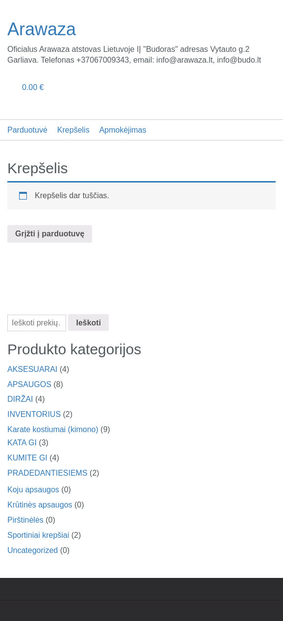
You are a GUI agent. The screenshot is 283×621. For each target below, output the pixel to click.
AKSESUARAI (32, 369)
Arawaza (41, 29)
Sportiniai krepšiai (38, 535)
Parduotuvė (27, 130)
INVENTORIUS (34, 414)
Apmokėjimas (122, 130)
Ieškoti (88, 323)
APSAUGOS (29, 384)
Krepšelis (73, 130)
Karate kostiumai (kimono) (52, 429)
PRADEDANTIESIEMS (47, 473)
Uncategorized (32, 550)
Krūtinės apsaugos (39, 505)
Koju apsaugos (33, 489)
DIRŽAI (20, 399)
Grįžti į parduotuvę (49, 234)
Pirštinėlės (25, 520)
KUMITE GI (27, 458)
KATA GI (22, 442)
